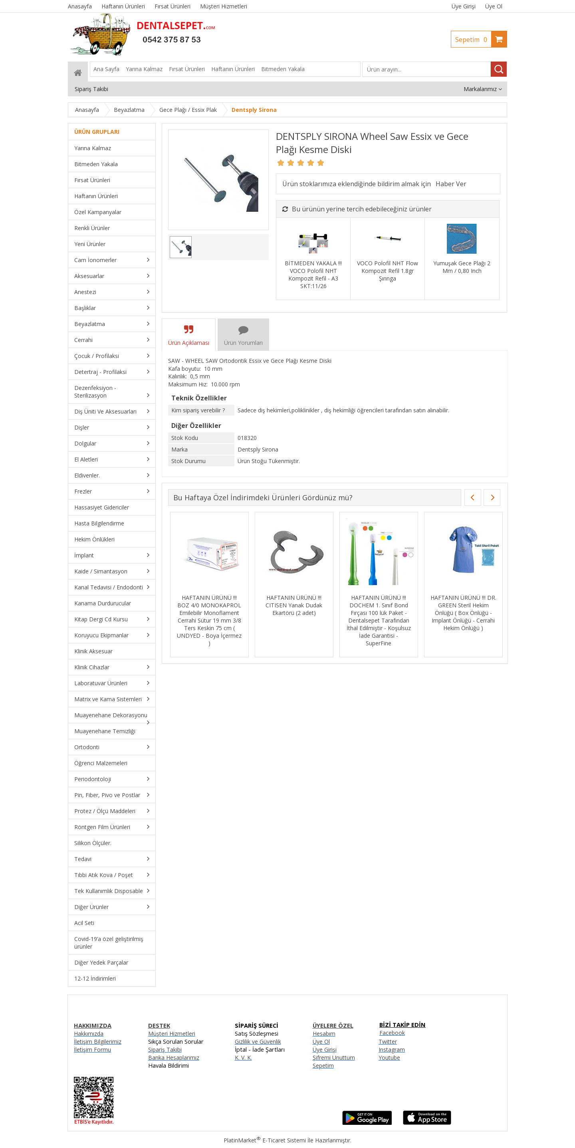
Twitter (388, 1041)
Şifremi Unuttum (334, 1057)
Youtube (389, 1057)
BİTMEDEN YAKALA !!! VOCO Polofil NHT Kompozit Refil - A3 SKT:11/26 (313, 274)
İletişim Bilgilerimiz (97, 1041)
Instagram (392, 1049)
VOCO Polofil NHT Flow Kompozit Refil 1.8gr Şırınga (387, 270)
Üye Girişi (464, 6)
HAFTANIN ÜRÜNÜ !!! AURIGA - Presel (207, 601)
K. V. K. (243, 1057)
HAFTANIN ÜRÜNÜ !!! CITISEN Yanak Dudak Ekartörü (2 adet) (377, 605)
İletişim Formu (92, 1049)
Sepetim (473, 39)
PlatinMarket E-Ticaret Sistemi (265, 1140)
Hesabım (324, 1033)
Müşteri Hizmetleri (171, 1033)
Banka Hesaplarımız (173, 1057)
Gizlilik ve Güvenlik (258, 1041)
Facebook (392, 1033)
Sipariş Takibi (165, 1049)
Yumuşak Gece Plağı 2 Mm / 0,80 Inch (461, 267)
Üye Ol (493, 6)
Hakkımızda (88, 1033)
